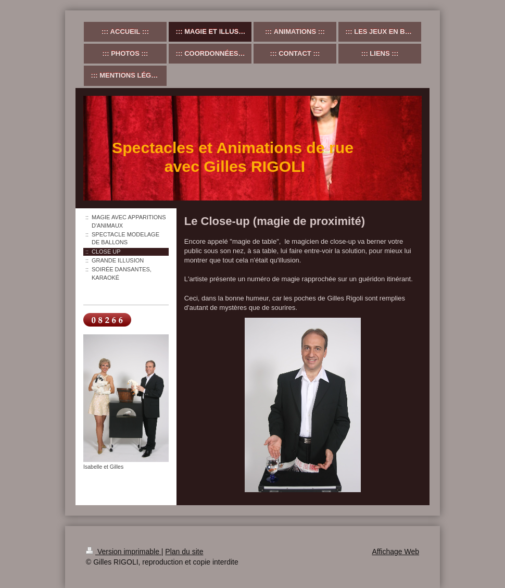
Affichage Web (395, 551)
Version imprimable (123, 551)
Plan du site (184, 551)
